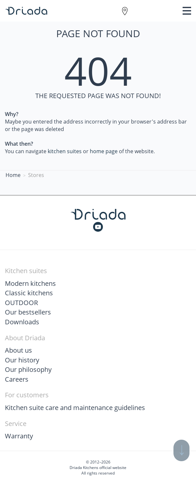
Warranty (19, 436)
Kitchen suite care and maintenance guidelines (75, 407)
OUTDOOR (21, 302)
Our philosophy (28, 369)
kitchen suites (65, 151)
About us (18, 350)
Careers (16, 379)
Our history (22, 360)
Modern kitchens (30, 283)
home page (104, 151)
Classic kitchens (29, 292)
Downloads (22, 321)
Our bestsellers (28, 312)
